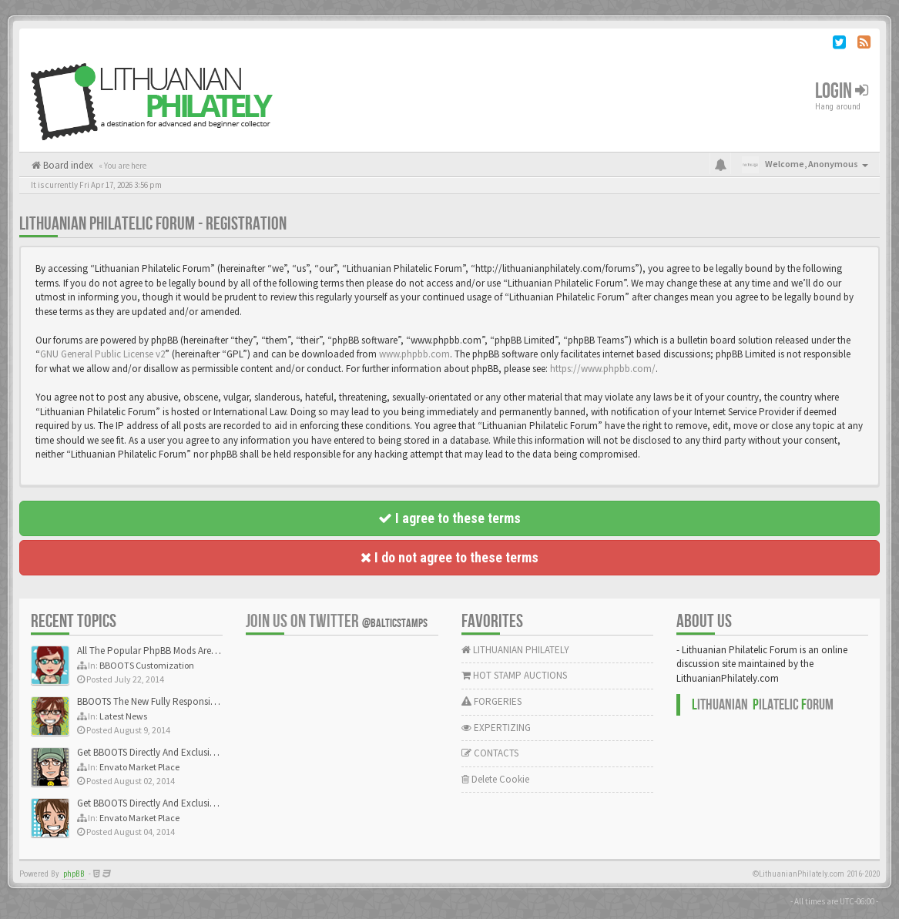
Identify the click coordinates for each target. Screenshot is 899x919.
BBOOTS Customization (146, 665)
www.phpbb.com (414, 354)
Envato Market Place (139, 767)
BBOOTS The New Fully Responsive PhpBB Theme (178, 701)
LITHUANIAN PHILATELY (515, 649)
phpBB (74, 874)
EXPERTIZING (496, 727)
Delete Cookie (495, 779)
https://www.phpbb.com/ (603, 368)
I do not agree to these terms (449, 557)
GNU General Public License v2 (102, 354)
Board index (67, 165)
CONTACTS (489, 753)
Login (841, 91)
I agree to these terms (449, 518)
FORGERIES (491, 701)
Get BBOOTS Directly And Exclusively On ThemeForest (187, 752)
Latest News (123, 716)
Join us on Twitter (337, 621)
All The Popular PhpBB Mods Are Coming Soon (174, 650)
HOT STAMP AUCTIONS (514, 675)
